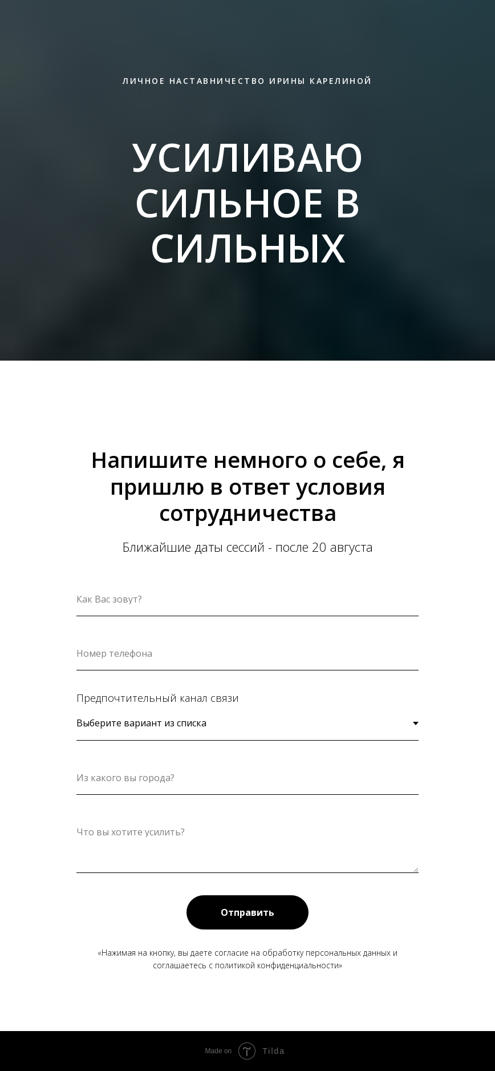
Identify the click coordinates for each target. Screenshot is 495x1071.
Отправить (247, 912)
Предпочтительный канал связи (157, 698)
